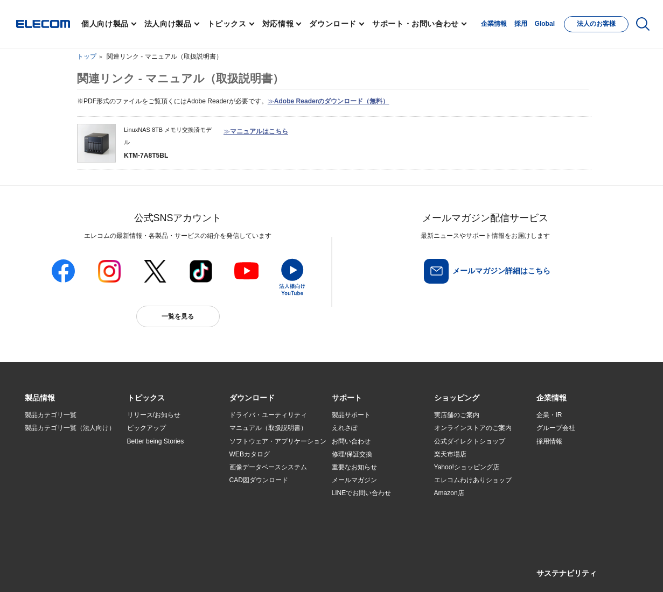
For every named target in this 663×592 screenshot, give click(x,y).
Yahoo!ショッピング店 (466, 467)
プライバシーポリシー (193, 569)
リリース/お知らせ (153, 415)
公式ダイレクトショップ (469, 441)
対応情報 (278, 23)
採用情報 (549, 441)
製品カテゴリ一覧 (50, 415)
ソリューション (47, 467)
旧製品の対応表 (149, 519)
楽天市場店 (450, 454)
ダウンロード (333, 23)
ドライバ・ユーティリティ (268, 415)
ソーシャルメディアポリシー (267, 569)
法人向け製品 (168, 23)
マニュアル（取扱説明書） (268, 428)
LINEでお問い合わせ (362, 493)
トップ (86, 56)
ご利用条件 (141, 569)
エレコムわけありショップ (473, 480)
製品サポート (351, 415)
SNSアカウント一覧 (49, 569)
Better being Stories (155, 441)
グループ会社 (555, 428)
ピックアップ (146, 428)
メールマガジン (354, 480)
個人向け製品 (105, 23)
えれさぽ (345, 428)
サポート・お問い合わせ (415, 23)
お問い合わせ (351, 441)
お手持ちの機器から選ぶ (162, 480)
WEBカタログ (249, 454)
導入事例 (38, 480)
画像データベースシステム (268, 467)
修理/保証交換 (352, 454)
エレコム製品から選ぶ (159, 493)
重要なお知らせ (354, 467)
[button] (146, 398)
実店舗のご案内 (456, 415)
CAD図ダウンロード (258, 480)
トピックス (227, 23)
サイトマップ (101, 569)
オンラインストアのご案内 (473, 428)
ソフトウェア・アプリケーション (277, 441)
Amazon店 (449, 493)
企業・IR (549, 415)
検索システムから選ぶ (159, 506)
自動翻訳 (367, 569)
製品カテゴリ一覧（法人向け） (70, 428)
